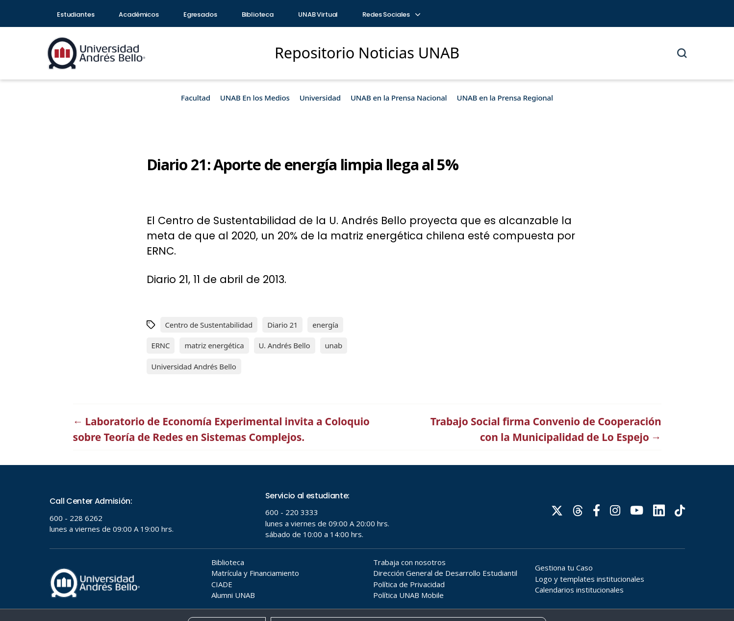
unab (334, 345)
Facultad (195, 98)
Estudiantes (75, 14)
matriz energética (214, 345)
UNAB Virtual (318, 14)
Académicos (139, 14)
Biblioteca (258, 14)
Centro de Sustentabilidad (209, 325)
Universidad (320, 98)
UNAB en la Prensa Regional (505, 98)
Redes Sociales (390, 14)
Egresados (200, 14)
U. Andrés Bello (284, 345)
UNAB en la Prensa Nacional (399, 98)
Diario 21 (282, 325)
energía (325, 325)
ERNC (161, 345)
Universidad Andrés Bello (194, 366)
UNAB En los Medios (255, 98)
